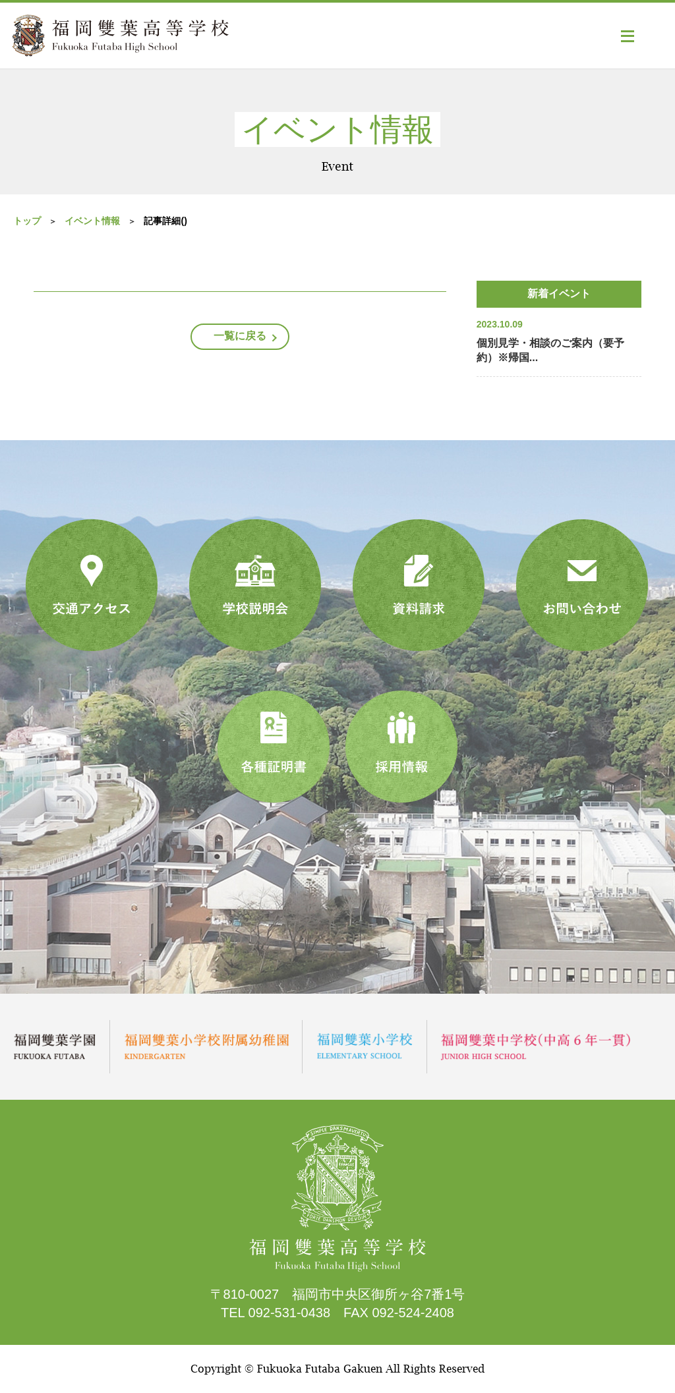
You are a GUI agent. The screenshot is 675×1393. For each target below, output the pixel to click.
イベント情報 (92, 220)
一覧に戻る (240, 335)
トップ (27, 220)
